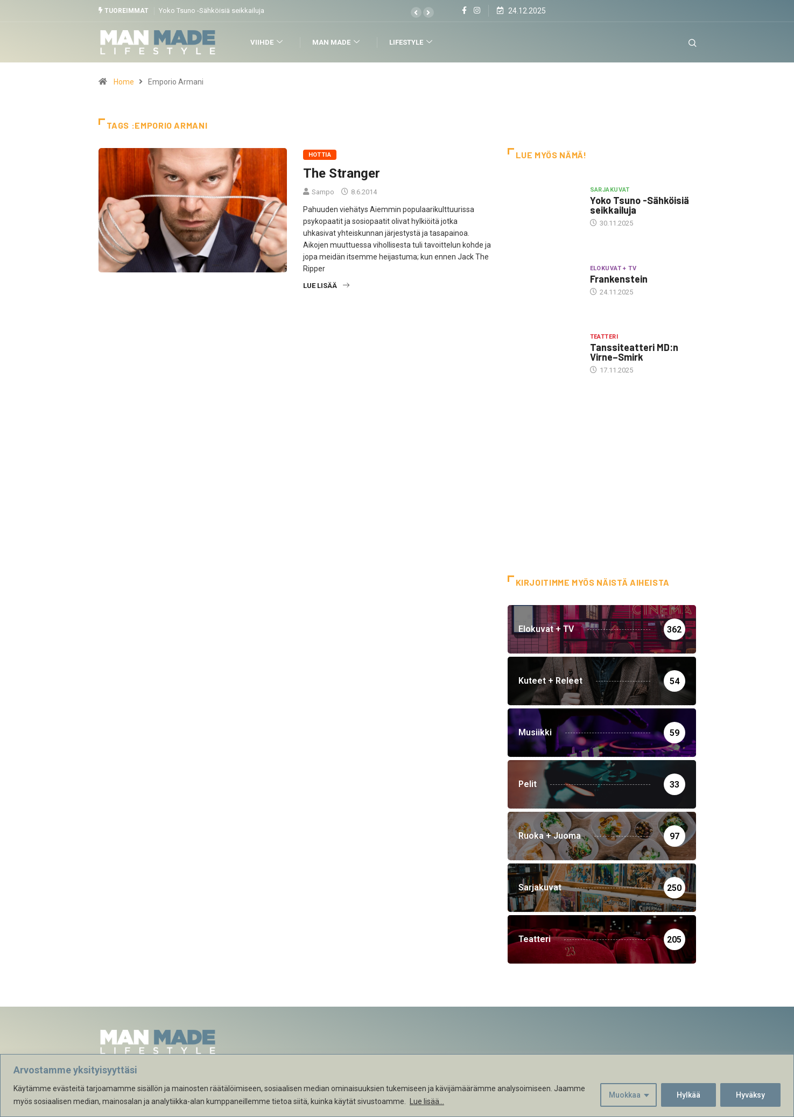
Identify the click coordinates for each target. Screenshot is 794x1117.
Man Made (337, 42)
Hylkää (688, 1095)
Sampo (323, 192)
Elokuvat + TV (613, 268)
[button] (416, 12)
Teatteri (604, 336)
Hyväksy (750, 1095)
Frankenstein (619, 279)
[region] (397, 1085)
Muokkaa (625, 1095)
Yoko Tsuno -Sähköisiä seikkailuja (211, 10)
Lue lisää (326, 286)
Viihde (267, 42)
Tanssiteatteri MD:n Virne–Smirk (634, 352)
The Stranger (341, 173)
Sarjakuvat (610, 189)
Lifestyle (412, 42)
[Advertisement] (602, 489)
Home (124, 82)
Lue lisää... (427, 1101)
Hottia (320, 154)
